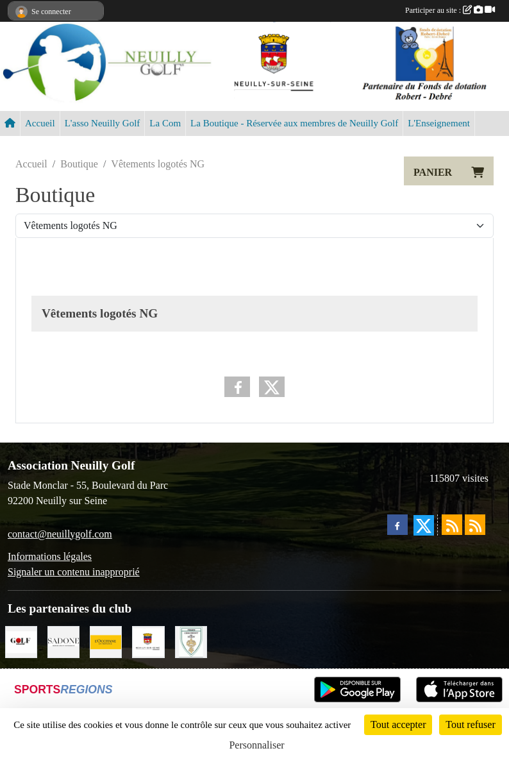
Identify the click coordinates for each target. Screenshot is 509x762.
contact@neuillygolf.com (60, 534)
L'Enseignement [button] (439, 123)
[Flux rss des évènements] (475, 524)
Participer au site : (450, 10)
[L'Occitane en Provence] (106, 640)
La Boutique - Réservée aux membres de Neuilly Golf (294, 123)
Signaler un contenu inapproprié (74, 571)
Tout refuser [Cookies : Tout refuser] (471, 724)
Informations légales (50, 556)
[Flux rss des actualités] (452, 524)
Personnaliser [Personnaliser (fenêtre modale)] (256, 745)
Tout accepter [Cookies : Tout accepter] (398, 724)
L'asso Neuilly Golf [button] (102, 123)
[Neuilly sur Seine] (148, 640)
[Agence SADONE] (63, 640)
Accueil (40, 123)
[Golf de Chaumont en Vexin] (191, 640)
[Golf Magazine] (21, 640)
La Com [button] (165, 123)
